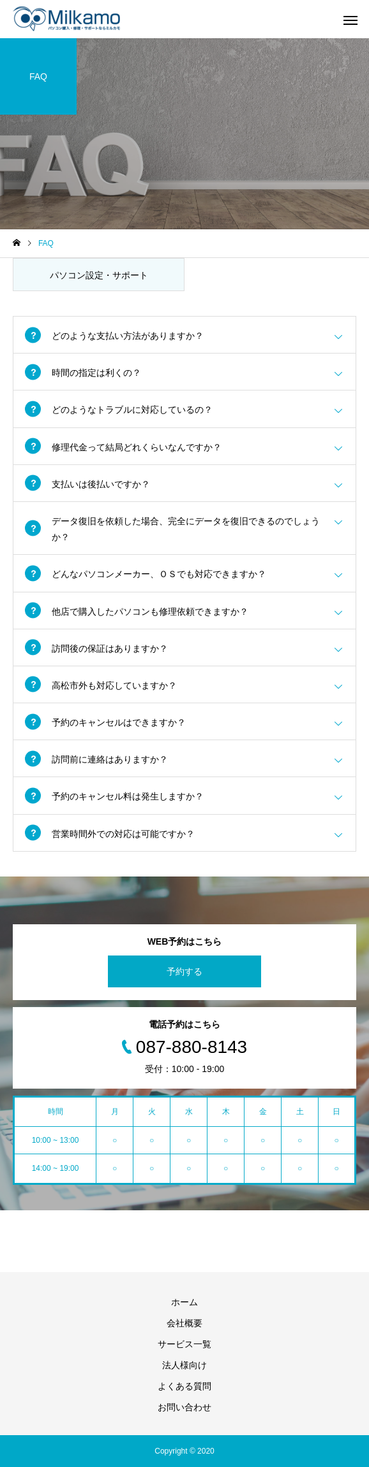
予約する (184, 971)
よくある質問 (184, 1386)
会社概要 (184, 1323)
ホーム (184, 1302)
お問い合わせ (184, 1407)
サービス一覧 (184, 1344)
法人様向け (184, 1365)
